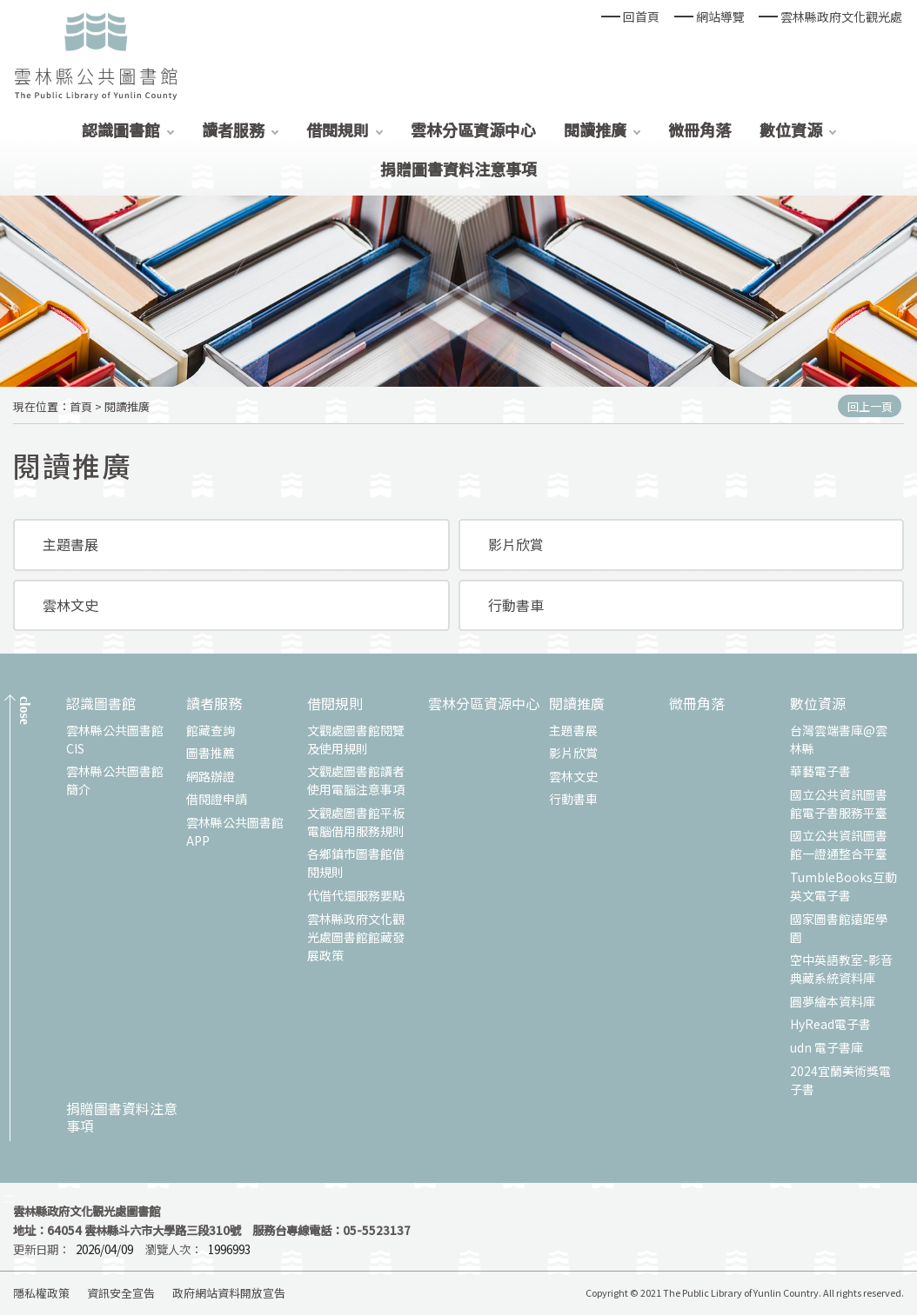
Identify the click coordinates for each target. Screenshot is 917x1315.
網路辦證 (210, 776)
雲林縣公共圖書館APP (235, 831)
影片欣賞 (516, 544)
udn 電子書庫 (826, 1047)
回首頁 (641, 16)
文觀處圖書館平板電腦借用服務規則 (356, 822)
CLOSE (24, 710)
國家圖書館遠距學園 (838, 928)
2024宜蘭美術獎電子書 (840, 1080)
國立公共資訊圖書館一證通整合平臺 (838, 844)
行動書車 (516, 604)
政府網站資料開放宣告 (228, 1293)
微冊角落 (699, 129)
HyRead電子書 (830, 1024)
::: (9, 1197)
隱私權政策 (41, 1293)
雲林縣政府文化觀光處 (841, 16)
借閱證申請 (216, 798)
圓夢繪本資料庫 (832, 1001)
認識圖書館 (121, 129)
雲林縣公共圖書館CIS (115, 739)
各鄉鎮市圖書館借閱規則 (356, 862)
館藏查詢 (210, 730)
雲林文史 (70, 604)
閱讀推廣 (595, 129)
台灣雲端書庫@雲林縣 (838, 739)
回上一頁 (870, 406)
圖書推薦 (210, 752)
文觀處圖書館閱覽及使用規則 (356, 739)
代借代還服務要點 (356, 895)
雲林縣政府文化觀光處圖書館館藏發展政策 (356, 937)
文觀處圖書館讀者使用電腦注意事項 (356, 780)
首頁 (81, 406)
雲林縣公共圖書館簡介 (115, 780)
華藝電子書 (820, 771)
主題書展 (70, 544)
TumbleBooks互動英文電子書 (843, 886)
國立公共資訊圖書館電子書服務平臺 (838, 803)
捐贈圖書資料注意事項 (458, 168)
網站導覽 (720, 16)
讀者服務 (233, 129)
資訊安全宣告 (121, 1293)
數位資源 (791, 129)
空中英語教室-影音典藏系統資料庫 (841, 968)
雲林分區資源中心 (473, 129)
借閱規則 (337, 129)
